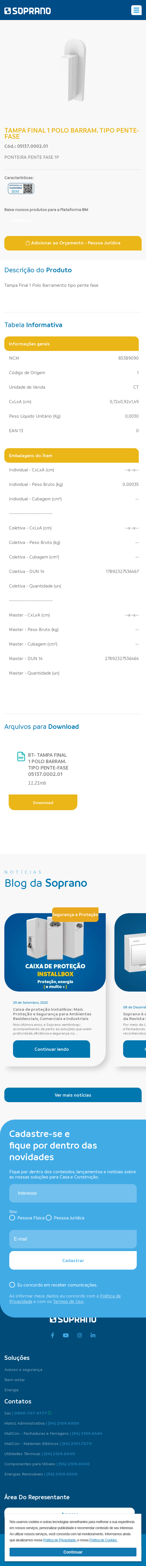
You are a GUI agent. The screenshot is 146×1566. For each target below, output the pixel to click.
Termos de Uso (68, 1301)
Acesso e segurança (23, 1369)
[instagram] (79, 1335)
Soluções (17, 1357)
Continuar (73, 1552)
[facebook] (52, 1335)
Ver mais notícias (73, 1095)
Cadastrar (73, 1260)
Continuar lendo (51, 1049)
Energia (11, 1389)
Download (21, 220)
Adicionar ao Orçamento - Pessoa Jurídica (73, 243)
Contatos (17, 1401)
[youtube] (66, 1335)
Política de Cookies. (103, 1540)
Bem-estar (14, 1379)
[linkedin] (93, 1335)
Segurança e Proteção (75, 914)
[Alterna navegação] (136, 10)
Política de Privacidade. (60, 1540)
